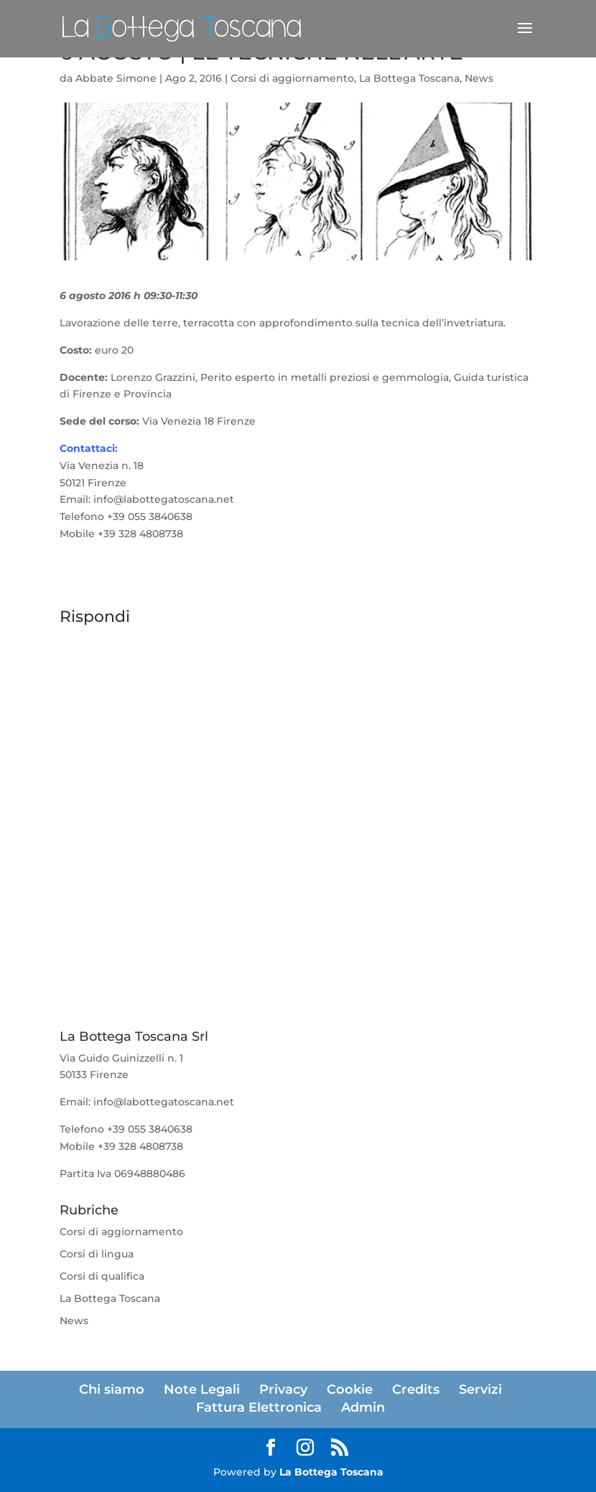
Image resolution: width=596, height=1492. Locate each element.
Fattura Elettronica (259, 1407)
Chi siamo (111, 1389)
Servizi (480, 1389)
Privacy (283, 1389)
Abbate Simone (116, 78)
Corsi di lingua (97, 1253)
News (479, 78)
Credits (415, 1389)
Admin (363, 1407)
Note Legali (202, 1389)
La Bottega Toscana (409, 78)
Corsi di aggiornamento (292, 78)
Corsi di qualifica (102, 1276)
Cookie (350, 1389)
